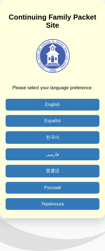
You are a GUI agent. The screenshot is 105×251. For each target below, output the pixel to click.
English (52, 104)
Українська (52, 203)
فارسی (52, 154)
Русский (52, 187)
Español (53, 120)
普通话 (52, 170)
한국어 (52, 137)
